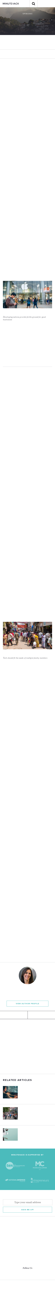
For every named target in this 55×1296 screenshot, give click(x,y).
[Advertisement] (27, 1046)
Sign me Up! (27, 1210)
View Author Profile (27, 1004)
